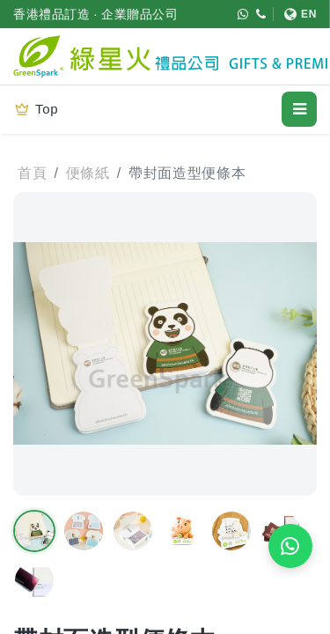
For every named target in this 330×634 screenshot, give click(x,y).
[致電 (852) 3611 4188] (261, 14)
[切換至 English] (295, 14)
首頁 (32, 173)
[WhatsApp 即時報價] (290, 546)
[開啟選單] (299, 109)
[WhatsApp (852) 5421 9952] (243, 14)
